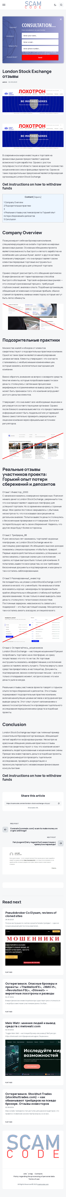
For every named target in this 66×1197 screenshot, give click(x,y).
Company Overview (13, 202)
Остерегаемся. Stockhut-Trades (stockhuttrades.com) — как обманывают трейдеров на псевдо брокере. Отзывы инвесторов (30, 1099)
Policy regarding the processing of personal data (34, 1176)
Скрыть (37, 197)
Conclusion (10, 219)
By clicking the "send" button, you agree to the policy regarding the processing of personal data (39, 53)
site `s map (28, 1174)
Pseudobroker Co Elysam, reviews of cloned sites (30, 914)
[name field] (40, 35)
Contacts (39, 1174)
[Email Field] (40, 42)
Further (8, 972)
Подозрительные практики (17, 205)
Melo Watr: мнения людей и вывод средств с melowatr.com (30, 1024)
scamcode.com (43, 1184)
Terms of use (33, 1179)
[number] (40, 49)
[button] (4, 5)
